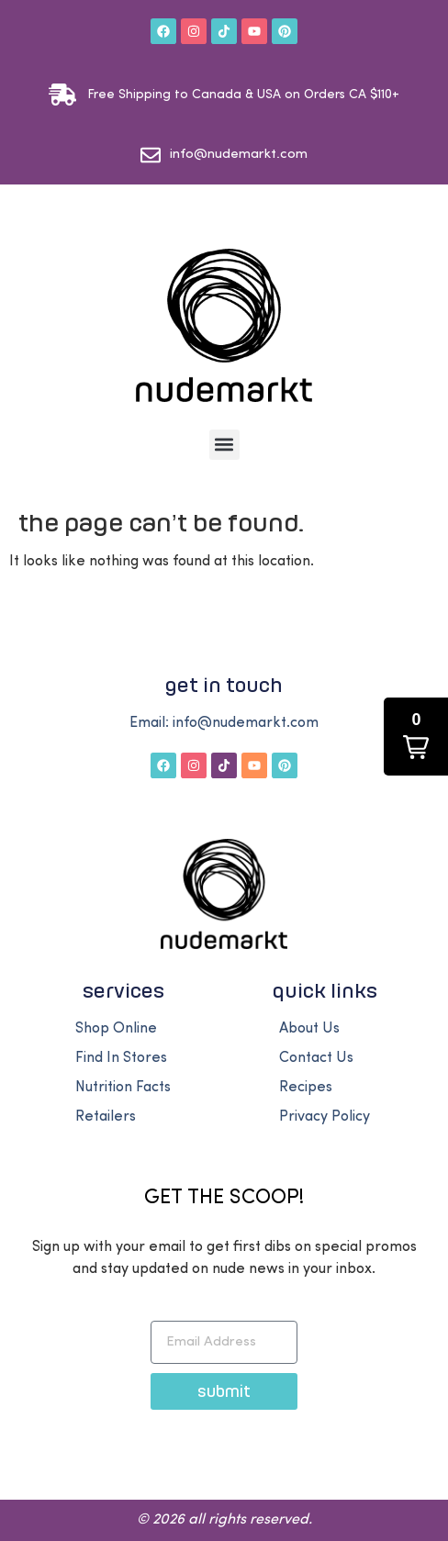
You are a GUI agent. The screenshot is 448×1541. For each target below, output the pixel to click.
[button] (224, 445)
